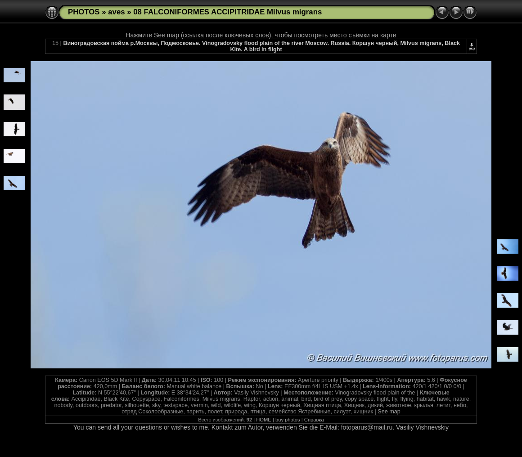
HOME (263, 419)
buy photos (287, 419)
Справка (314, 419)
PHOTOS (84, 12)
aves (116, 12)
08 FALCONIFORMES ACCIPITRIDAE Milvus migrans (227, 12)
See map (389, 411)
